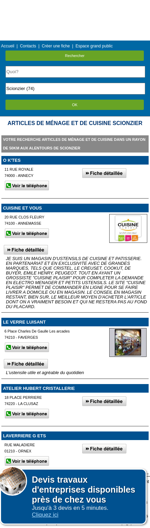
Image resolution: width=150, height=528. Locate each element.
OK (74, 105)
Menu (75, 5)
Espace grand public (94, 46)
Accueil (7, 46)
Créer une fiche (56, 46)
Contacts (28, 46)
